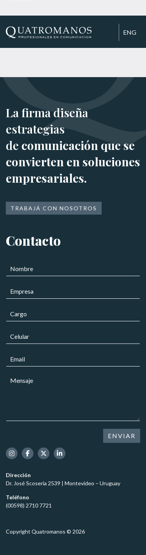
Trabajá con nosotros (54, 208)
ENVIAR (121, 435)
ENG (129, 32)
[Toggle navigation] (109, 32)
